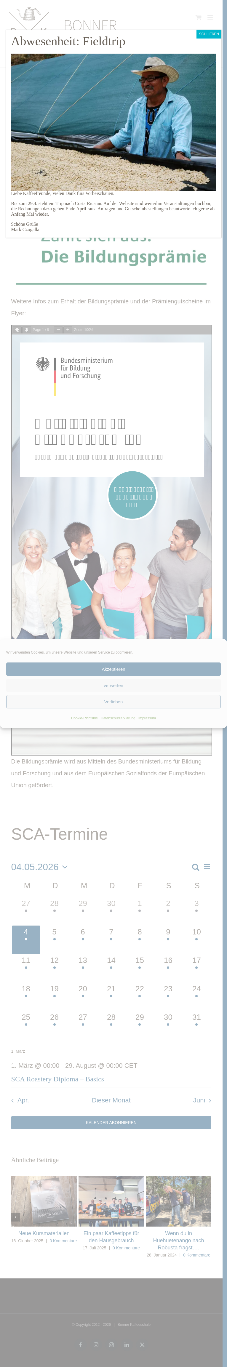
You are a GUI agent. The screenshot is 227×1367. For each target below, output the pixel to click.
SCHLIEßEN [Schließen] (209, 34)
